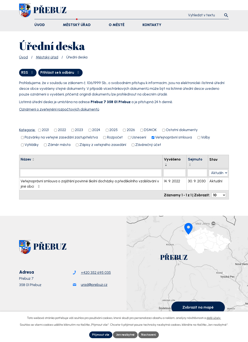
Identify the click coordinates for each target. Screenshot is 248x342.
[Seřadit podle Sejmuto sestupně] (190, 166)
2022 (62, 130)
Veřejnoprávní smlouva (173, 137)
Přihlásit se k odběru (61, 72)
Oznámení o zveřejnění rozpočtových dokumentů (59, 109)
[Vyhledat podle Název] (91, 173)
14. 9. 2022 (172, 181)
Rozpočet (115, 137)
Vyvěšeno (172, 159)
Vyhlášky (32, 145)
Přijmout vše (101, 334)
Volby (205, 137)
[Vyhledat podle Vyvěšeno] (175, 173)
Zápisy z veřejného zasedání (102, 145)
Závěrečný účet (148, 145)
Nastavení (148, 334)
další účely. (214, 318)
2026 (131, 130)
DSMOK (150, 130)
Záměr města (59, 145)
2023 (79, 130)
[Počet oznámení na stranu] (218, 194)
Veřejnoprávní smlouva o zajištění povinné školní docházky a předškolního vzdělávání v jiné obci (90, 184)
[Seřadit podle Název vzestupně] (33, 158)
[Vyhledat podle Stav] (218, 172)
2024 (96, 130)
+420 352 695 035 (96, 273)
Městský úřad (47, 57)
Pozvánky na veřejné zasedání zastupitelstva (61, 137)
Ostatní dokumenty (182, 130)
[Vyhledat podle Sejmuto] (198, 173)
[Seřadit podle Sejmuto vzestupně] (190, 164)
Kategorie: (27, 130)
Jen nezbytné (125, 334)
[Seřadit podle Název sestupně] (33, 160)
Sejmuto (195, 159)
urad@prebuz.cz (94, 285)
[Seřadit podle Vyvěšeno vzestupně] (166, 164)
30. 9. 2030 (197, 181)
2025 (113, 130)
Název (26, 159)
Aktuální (216, 181)
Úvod (23, 57)
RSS (27, 72)
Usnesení (139, 137)
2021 (45, 130)
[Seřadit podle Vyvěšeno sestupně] (166, 166)
